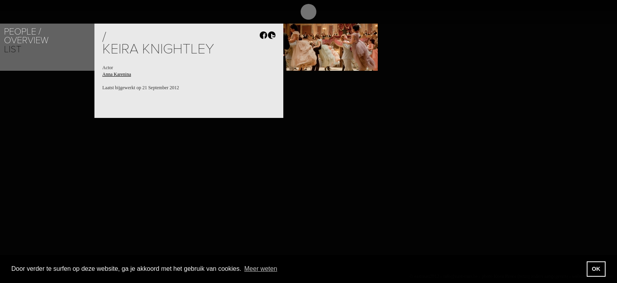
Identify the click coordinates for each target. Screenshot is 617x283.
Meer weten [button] (260, 268)
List (12, 49)
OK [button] (596, 269)
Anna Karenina (116, 74)
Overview (26, 40)
